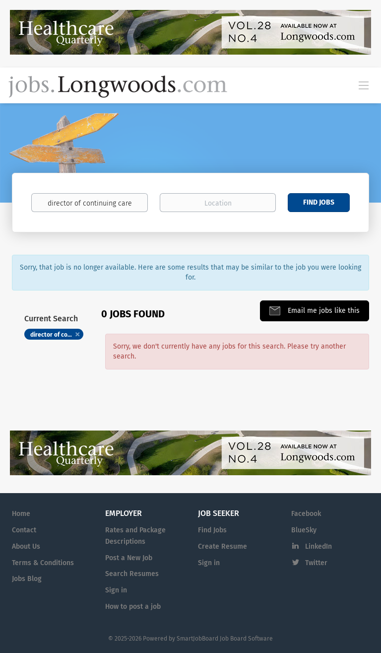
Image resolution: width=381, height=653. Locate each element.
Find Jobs (318, 202)
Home (21, 513)
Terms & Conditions (43, 563)
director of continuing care (56, 334)
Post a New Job (128, 558)
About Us (26, 546)
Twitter (316, 563)
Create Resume (222, 546)
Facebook (306, 513)
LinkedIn (318, 546)
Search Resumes (132, 574)
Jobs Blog (27, 579)
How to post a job (133, 606)
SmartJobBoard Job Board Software (225, 638)
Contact (24, 530)
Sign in (116, 590)
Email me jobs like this (323, 310)
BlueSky (304, 530)
